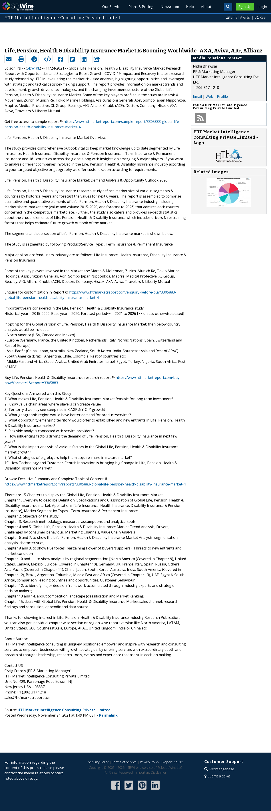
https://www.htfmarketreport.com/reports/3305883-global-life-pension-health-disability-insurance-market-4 (95, 484)
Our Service (111, 6)
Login (262, 6)
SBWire (18, 6)
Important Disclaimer (151, 772)
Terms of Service (124, 762)
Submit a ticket (218, 776)
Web (209, 96)
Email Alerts (240, 17)
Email (197, 96)
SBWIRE (33, 68)
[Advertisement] (136, 33)
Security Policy (98, 762)
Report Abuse (173, 762)
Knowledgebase (221, 769)
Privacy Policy (149, 762)
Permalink (108, 715)
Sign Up (244, 6)
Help (190, 6)
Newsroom (170, 6)
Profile (222, 96)
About (206, 6)
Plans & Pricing (140, 6)
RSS (262, 17)
